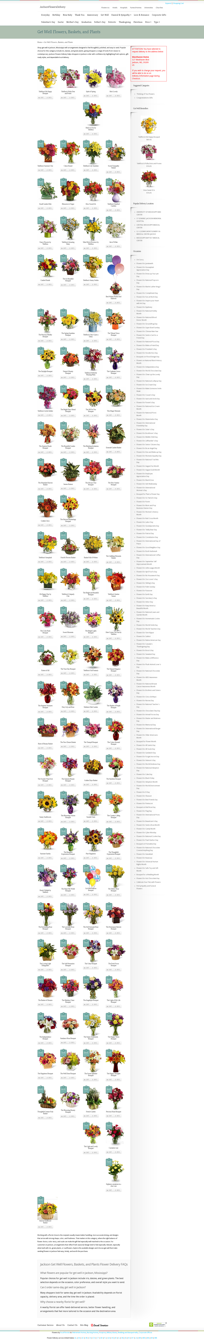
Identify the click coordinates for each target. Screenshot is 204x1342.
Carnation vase (113, 1148)
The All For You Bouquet (91, 410)
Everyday (45, 14)
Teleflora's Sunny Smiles (90, 280)
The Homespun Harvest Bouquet (113, 928)
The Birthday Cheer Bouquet (68, 1001)
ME (140, 1338)
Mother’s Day (72, 22)
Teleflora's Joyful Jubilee (45, 411)
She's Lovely (113, 92)
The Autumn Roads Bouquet (45, 447)
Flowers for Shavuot (144, 796)
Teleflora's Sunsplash (45, 558)
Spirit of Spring (90, 92)
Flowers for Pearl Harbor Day (147, 840)
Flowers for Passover (144, 591)
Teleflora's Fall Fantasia (90, 670)
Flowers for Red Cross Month (147, 518)
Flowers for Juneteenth (145, 263)
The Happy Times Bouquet (113, 1038)
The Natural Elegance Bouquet (113, 670)
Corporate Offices (145, 1333)
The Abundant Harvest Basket (45, 484)
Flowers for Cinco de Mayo (146, 697)
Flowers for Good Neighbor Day (148, 547)
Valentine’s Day (48, 22)
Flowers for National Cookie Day (149, 836)
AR (86, 1338)
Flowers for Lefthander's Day (147, 441)
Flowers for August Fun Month (148, 466)
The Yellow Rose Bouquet (113, 890)
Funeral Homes (135, 8)
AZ (83, 1338)
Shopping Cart (178, 3)
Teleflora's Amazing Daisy (68, 243)
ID (116, 1338)
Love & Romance (141, 14)
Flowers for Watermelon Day (147, 419)
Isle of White (113, 242)
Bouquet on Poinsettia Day (146, 844)
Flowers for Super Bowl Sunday (148, 328)
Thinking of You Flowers (145, 94)
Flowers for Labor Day (145, 522)
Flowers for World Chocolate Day (149, 371)
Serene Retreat (68, 484)
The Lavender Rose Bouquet (68, 928)
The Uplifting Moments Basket (113, 557)
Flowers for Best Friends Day (147, 800)
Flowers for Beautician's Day (147, 821)
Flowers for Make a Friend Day (148, 345)
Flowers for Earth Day (145, 594)
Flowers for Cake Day (144, 774)
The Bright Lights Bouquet (90, 632)
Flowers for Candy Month (146, 829)
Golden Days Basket (90, 780)
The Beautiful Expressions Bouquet (68, 853)
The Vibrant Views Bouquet (113, 334)
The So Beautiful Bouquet (68, 280)
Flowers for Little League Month (148, 568)
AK (79, 1338)
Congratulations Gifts (145, 98)
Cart (41, 97)
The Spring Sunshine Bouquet (68, 334)
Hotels (115, 8)
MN (156, 1338)
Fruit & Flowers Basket (68, 558)
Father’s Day (99, 22)
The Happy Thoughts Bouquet (113, 1074)
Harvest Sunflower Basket (45, 1222)
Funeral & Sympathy (121, 14)
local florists (65, 1333)
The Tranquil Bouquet (91, 742)
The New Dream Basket (68, 742)
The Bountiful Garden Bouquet (68, 447)
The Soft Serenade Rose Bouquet (90, 928)
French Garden (91, 1112)
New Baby (67, 14)
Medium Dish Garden (91, 707)
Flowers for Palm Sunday (146, 587)
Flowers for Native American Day (149, 640)
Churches (159, 8)
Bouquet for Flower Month (146, 741)
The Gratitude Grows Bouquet (113, 372)
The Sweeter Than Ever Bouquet (45, 780)
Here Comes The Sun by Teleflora (113, 633)
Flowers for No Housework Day (148, 575)
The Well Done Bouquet (68, 1074)
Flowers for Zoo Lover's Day (147, 579)
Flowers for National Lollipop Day (149, 381)
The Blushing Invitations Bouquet (90, 447)
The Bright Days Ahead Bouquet (68, 410)
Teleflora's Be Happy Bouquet (45, 92)
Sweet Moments (68, 632)
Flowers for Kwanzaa (144, 858)
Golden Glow (45, 521)
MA (148, 1338)
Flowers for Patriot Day (145, 533)
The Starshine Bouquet (113, 779)
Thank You (79, 14)
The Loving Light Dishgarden (45, 965)
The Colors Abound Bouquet (113, 743)
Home (39, 42)
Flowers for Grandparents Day (148, 526)
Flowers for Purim (143, 502)
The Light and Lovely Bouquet (91, 1147)
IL (119, 1338)
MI (152, 1338)
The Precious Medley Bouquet (45, 336)
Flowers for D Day (143, 792)
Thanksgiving (125, 22)
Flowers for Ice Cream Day (146, 385)
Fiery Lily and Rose (68, 707)
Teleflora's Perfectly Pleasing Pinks (91, 374)
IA (125, 1338)
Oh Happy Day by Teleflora (45, 595)
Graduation (86, 22)
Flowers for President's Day (147, 349)
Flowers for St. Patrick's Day (147, 498)
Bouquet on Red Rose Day (146, 807)
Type (157, 22)
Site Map (84, 1325)
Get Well (105, 14)
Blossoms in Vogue (68, 204)
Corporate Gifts (159, 14)
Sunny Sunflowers (45, 817)
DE (102, 1338)
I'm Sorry (140, 260)
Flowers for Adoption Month (147, 782)
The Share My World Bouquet (68, 890)
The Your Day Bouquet (68, 669)
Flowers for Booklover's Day (147, 433)
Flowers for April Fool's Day (147, 572)
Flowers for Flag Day (144, 811)
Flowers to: (105, 8)
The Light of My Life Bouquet (113, 1001)
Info (50, 97)
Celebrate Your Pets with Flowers (149, 882)
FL (105, 1338)
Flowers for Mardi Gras (145, 480)
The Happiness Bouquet (45, 1074)
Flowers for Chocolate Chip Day (148, 711)
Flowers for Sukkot (144, 636)
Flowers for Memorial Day (146, 725)
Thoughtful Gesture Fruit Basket (45, 1113)
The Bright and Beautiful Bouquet (91, 594)
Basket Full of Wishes (91, 558)
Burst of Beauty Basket (45, 744)
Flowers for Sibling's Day (146, 583)
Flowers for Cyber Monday (146, 833)
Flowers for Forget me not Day (148, 757)
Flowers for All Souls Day (146, 749)
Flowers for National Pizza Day (148, 342)
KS (129, 1338)
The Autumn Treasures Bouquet (45, 707)
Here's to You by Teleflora (91, 129)
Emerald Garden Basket (113, 448)
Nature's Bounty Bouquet (68, 372)
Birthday (56, 14)
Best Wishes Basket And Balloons (113, 297)
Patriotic (112, 22)
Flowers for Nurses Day (145, 701)
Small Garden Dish (45, 204)
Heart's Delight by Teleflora (45, 891)
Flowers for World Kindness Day (148, 764)
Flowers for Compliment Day (147, 293)
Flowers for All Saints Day (146, 745)
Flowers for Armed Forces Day (148, 715)
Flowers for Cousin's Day (146, 395)
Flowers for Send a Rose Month (148, 825)
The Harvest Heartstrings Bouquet (68, 520)
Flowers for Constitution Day (147, 537)
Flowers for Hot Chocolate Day (148, 878)
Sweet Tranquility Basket (113, 167)
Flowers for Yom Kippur (145, 633)
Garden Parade (45, 280)
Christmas (137, 22)
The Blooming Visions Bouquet (68, 816)
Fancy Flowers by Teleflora (45, 243)
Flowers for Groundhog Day (147, 324)
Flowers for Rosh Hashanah (147, 551)
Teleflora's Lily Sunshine (91, 166)
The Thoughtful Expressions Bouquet (113, 853)
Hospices (102, 1333)
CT (98, 1338)
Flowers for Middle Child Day (147, 437)
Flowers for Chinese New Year (147, 331)
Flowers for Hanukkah (145, 854)
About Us (60, 1325)
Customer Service (45, 1325)
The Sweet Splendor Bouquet (90, 1074)
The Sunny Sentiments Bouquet (91, 1038)
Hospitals (123, 8)
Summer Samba (45, 854)
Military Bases (112, 1333)
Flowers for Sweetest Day (146, 654)
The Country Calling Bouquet (113, 816)
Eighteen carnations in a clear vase (113, 1185)
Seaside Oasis (90, 817)
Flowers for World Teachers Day (148, 629)
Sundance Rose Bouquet (68, 1038)
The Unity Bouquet (91, 964)
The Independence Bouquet (45, 1038)
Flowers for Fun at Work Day (147, 297)
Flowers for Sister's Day (145, 429)
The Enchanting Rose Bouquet (45, 928)
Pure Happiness (91, 854)
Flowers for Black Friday (145, 778)
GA (109, 1338)
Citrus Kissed (68, 166)
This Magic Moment (113, 411)
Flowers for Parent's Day (146, 403)
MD (144, 1338)
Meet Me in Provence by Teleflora (91, 243)
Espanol (168, 3)
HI (112, 1338)
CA (90, 1338)
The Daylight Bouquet (45, 371)
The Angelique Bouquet (90, 1000)
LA (136, 1338)
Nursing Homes (92, 1333)
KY (133, 1338)
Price (148, 22)
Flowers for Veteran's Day (146, 760)
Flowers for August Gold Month (148, 470)
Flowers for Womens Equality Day (149, 456)
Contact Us (72, 1325)
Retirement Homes (79, 1333)
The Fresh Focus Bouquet (113, 965)
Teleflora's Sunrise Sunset (113, 595)
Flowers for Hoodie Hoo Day (147, 353)
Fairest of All (45, 670)
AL (75, 1338)
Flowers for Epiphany (144, 307)
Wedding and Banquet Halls (128, 1333)
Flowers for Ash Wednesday (147, 484)
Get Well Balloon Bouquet (90, 889)
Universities (148, 8)
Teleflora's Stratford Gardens (113, 205)
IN (122, 1338)
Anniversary (92, 14)
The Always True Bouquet (90, 484)
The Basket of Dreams (45, 1000)
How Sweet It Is (91, 204)
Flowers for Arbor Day (145, 602)
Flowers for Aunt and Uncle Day (148, 399)
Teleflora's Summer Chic (45, 166)
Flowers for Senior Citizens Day (148, 445)
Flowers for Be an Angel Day (147, 448)
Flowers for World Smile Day (147, 625)
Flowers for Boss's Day (145, 650)
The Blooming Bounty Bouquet (68, 1111)
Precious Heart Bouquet (113, 1112)
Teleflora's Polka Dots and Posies (68, 92)
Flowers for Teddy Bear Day (147, 530)
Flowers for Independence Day (148, 367)
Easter (61, 22)
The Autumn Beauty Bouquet (68, 780)
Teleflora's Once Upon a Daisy (90, 336)
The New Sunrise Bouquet (113, 484)
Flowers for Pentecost (145, 803)
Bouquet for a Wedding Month (148, 875)
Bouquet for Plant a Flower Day (148, 494)
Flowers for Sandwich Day (146, 753)
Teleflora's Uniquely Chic (68, 595)
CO (94, 1338)
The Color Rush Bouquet (45, 632)
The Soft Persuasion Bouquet (68, 965)
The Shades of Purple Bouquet (113, 707)
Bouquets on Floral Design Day (148, 357)
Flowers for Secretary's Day (147, 598)
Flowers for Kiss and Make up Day (149, 452)
